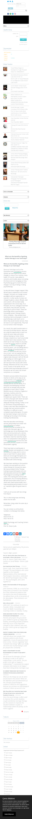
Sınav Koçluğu (7, 760)
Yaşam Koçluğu (8, 752)
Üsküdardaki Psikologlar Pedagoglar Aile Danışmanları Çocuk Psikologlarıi (18, 179)
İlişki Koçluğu (7, 762)
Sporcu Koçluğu (8, 777)
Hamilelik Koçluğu (8, 786)
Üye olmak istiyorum (23, 44)
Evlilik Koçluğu (8, 767)
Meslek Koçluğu (8, 791)
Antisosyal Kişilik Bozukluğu (18, 166)
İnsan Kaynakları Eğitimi (17, 122)
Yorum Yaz (25, 537)
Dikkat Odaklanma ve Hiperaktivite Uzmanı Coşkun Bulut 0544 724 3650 (18, 96)
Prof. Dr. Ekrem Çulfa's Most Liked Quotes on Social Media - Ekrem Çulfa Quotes (19, 113)
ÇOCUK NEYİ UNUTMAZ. (17, 91)
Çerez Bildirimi (9, 798)
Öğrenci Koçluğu (8, 755)
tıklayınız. (9, 809)
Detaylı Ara (15, 207)
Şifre (17, 36)
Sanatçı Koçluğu (8, 779)
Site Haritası (7, 742)
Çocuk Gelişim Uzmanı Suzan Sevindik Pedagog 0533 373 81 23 (19, 87)
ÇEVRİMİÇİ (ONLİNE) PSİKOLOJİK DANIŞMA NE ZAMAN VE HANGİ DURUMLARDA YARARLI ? (19, 148)
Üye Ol (9, 3)
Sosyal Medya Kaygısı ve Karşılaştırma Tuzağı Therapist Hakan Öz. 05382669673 (19, 70)
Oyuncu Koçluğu (8, 774)
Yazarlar (17, 541)
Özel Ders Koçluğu (8, 772)
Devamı (25, 712)
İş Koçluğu (7, 794)
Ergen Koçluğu (8, 781)
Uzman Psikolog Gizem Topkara (19, 170)
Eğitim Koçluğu (8, 757)
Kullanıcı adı (15, 33)
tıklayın (14, 549)
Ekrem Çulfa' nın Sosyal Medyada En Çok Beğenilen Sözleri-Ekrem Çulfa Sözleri (19, 80)
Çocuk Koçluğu (8, 784)
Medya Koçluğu (8, 769)
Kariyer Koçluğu (8, 789)
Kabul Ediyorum (9, 814)
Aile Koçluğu (7, 765)
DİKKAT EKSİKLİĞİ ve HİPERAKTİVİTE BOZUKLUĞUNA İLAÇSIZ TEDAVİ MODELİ (19, 102)
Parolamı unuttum (23, 42)
